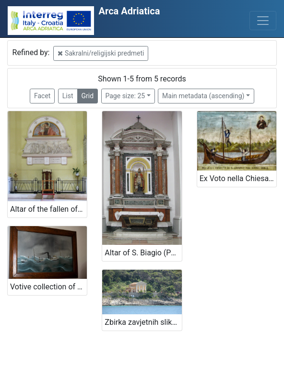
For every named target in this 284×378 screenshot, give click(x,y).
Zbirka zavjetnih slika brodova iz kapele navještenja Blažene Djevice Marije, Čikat (143, 322)
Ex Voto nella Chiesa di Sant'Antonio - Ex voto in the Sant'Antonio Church (238, 178)
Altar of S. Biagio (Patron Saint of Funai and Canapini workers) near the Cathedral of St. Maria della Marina (143, 252)
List (67, 96)
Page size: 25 (125, 96)
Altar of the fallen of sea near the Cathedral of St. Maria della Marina (48, 209)
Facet (42, 96)
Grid (88, 96)
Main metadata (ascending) (203, 96)
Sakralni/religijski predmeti (101, 53)
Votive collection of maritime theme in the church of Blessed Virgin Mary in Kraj (48, 286)
